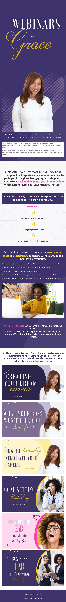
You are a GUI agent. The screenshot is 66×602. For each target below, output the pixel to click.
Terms (38, 594)
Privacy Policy (29, 594)
